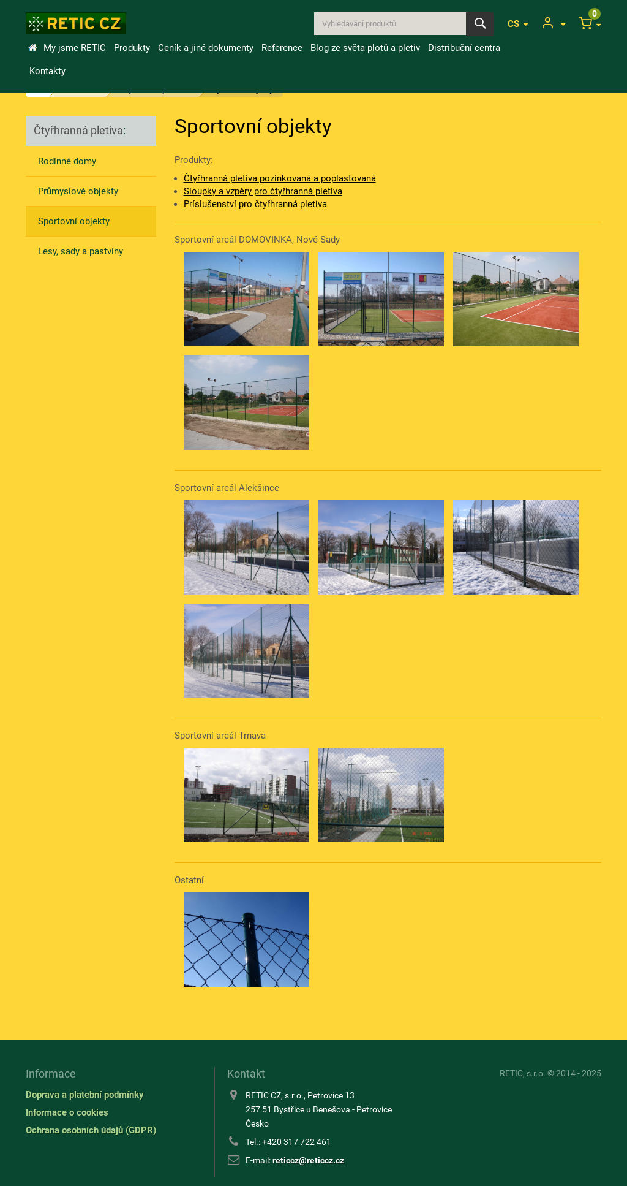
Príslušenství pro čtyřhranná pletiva (255, 204)
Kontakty (47, 71)
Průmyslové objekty (78, 191)
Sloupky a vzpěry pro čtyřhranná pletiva (263, 191)
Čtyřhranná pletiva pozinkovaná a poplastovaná (280, 178)
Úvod (32, 47)
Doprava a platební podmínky (85, 1094)
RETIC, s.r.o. (523, 1073)
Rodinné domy (67, 161)
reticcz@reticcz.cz (308, 1160)
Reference (281, 47)
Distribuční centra (464, 47)
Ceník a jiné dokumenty (205, 47)
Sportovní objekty (74, 221)
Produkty (132, 47)
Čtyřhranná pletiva (78, 130)
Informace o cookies (67, 1112)
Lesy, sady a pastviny (80, 251)
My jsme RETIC (74, 47)
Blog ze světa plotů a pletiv (365, 47)
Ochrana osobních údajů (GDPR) (91, 1130)
